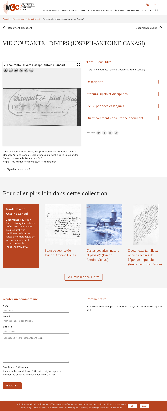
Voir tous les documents (83, 277)
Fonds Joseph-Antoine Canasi (26, 19)
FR (155, 5)
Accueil (6, 19)
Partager (91, 133)
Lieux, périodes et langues (105, 106)
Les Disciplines (51, 10)
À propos (119, 10)
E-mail (6, 316)
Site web (7, 326)
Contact (146, 10)
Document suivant (146, 27)
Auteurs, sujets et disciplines (107, 94)
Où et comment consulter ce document (115, 118)
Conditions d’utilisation (15, 367)
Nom (5, 306)
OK (132, 406)
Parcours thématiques (73, 10)
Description (95, 82)
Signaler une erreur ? (18, 169)
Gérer (144, 406)
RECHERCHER (133, 10)
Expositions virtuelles (100, 10)
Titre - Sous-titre (99, 62)
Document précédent (20, 27)
